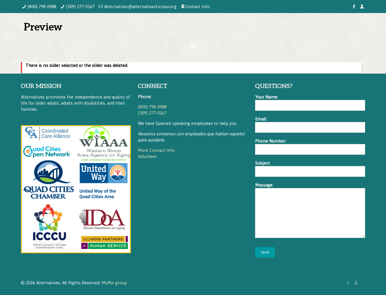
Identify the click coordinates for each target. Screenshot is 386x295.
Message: (310, 210)
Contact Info (197, 6)
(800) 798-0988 (42, 6)
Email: (310, 124)
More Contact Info (156, 150)
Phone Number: (310, 147)
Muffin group (114, 282)
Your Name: (310, 102)
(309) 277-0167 (80, 6)
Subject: (310, 169)
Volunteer (147, 156)
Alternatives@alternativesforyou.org (140, 6)
